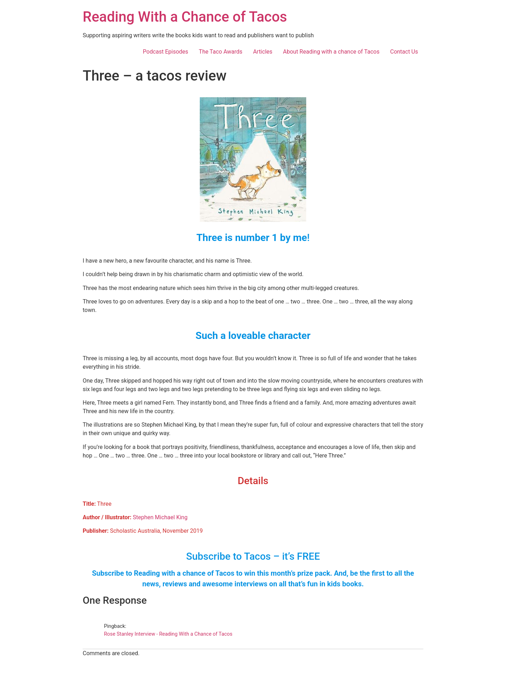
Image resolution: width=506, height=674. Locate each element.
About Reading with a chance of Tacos (331, 51)
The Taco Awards (220, 51)
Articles (262, 51)
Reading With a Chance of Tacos (185, 17)
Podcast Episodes (165, 51)
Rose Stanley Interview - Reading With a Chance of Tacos (168, 634)
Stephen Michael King (160, 517)
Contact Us (404, 51)
